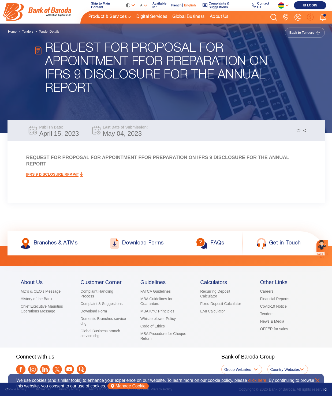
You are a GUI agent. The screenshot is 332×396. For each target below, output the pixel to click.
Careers (267, 291)
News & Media (272, 321)
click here (257, 380)
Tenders (27, 31)
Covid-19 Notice (273, 306)
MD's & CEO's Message (41, 291)
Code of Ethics (152, 326)
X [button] (317, 380)
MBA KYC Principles (157, 311)
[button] (273, 17)
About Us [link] (219, 17)
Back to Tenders (304, 33)
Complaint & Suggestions (101, 303)
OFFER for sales (274, 329)
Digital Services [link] (151, 17)
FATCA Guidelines (155, 291)
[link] (41, 12)
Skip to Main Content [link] (100, 5)
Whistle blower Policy (158, 318)
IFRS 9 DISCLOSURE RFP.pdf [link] (52, 174)
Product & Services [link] (107, 17)
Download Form (93, 311)
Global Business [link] (188, 17)
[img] (41, 12)
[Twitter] (57, 369)
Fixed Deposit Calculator (220, 303)
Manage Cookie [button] (128, 386)
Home (12, 31)
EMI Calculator (212, 311)
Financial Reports (274, 299)
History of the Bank (36, 299)
